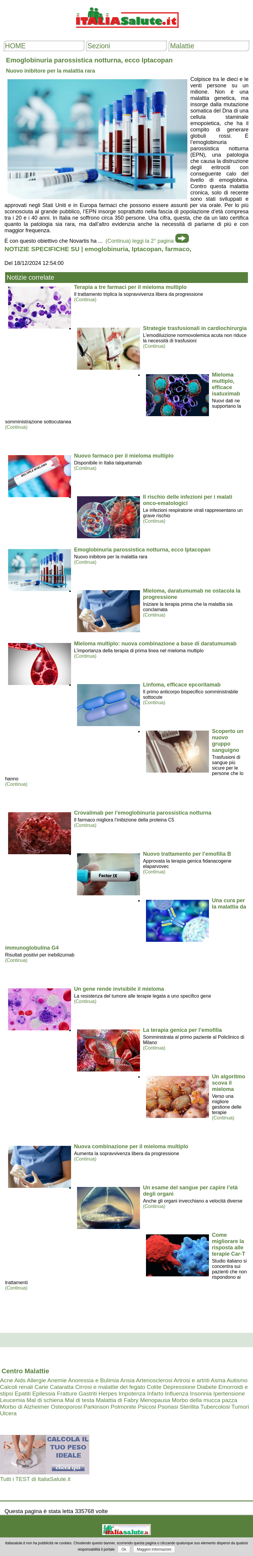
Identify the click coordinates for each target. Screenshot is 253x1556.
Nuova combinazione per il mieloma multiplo (131, 1146)
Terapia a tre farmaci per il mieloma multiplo (130, 287)
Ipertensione (229, 1393)
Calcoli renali (16, 1387)
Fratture (67, 1393)
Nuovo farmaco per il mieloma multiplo (124, 456)
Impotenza (132, 1393)
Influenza (176, 1393)
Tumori (240, 1407)
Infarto (155, 1393)
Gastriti (88, 1393)
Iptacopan (147, 248)
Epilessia (43, 1393)
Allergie (36, 1380)
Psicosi (147, 1407)
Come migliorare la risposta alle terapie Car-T (228, 1244)
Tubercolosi (215, 1407)
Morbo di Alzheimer (24, 1407)
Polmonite (123, 1407)
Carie (41, 1387)
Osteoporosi (66, 1407)
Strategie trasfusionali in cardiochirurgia (195, 328)
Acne (6, 1380)
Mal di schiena (45, 1400)
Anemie (57, 1380)
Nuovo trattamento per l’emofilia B (187, 854)
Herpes (108, 1393)
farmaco (177, 248)
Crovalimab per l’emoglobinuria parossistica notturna (142, 813)
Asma (218, 1380)
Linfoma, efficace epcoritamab (182, 685)
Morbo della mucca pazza (204, 1400)
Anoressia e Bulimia (93, 1380)
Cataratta (61, 1387)
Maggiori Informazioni (154, 1549)
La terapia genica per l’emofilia (182, 1030)
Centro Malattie (25, 1371)
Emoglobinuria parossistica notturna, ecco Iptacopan (142, 550)
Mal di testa (79, 1400)
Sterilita (189, 1407)
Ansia (127, 1380)
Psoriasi (168, 1407)
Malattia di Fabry (117, 1400)
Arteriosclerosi (154, 1380)
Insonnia (201, 1393)
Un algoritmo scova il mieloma (228, 1083)
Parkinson (96, 1407)
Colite (154, 1387)
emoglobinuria (106, 248)
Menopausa (155, 1400)
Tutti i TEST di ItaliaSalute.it (35, 1479)
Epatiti (23, 1393)
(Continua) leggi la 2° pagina (140, 241)
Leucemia (12, 1400)
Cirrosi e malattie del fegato (110, 1387)
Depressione (179, 1387)
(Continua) (85, 299)
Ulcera (8, 1413)
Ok (123, 1549)
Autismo (237, 1380)
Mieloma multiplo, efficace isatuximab (226, 384)
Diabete (207, 1387)
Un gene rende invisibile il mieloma (119, 989)
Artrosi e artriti (191, 1380)
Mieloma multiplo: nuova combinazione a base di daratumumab (155, 644)
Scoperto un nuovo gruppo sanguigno (227, 740)
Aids (19, 1380)
